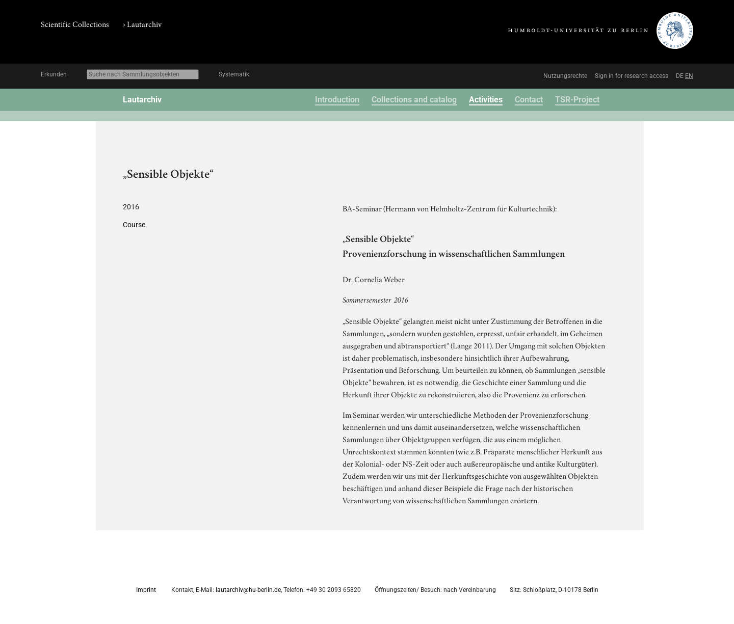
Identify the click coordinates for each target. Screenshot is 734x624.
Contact (529, 99)
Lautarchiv (144, 23)
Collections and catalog (414, 99)
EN (689, 75)
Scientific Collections (75, 23)
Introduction (337, 99)
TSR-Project (577, 99)
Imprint (146, 589)
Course (134, 225)
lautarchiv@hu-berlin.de (248, 589)
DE (680, 75)
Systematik (234, 74)
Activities (486, 99)
